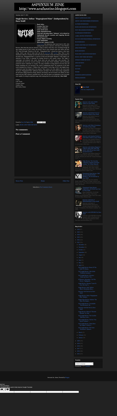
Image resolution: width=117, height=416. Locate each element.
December (81, 244)
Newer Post (19, 181)
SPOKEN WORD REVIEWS (82, 60)
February (81, 335)
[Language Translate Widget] (84, 363)
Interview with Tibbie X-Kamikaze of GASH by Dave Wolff (92, 126)
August (81, 255)
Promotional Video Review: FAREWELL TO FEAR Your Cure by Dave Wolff (92, 189)
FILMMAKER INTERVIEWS (83, 33)
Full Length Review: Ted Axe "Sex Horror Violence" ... (87, 320)
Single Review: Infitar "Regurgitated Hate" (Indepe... (87, 296)
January (81, 337)
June (80, 260)
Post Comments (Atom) (46, 187)
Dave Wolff (86, 87)
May (80, 262)
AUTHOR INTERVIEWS (81, 24)
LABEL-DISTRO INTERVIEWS (83, 36)
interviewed (41, 44)
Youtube (55, 53)
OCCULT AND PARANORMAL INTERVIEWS (87, 39)
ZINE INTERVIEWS (80, 48)
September (81, 252)
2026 (78, 229)
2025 (78, 232)
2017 (78, 348)
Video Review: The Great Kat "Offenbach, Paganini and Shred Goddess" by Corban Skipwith (91, 162)
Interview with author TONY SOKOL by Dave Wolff (90, 102)
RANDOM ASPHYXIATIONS (83, 75)
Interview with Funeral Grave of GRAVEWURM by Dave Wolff (91, 113)
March (80, 332)
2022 (78, 240)
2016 (78, 351)
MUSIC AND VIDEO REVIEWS (28, 125)
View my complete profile (87, 89)
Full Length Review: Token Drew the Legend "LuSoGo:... (87, 324)
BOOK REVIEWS (80, 51)
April (80, 265)
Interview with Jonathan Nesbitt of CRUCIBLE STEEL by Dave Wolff (92, 136)
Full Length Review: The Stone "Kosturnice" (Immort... (86, 328)
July (80, 257)
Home (43, 181)
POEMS (77, 72)
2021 (78, 242)
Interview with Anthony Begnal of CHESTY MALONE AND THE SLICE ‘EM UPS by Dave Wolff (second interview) (91, 149)
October (81, 249)
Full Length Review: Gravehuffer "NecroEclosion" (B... (87, 304)
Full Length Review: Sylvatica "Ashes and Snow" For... (86, 276)
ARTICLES (78, 66)
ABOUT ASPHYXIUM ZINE (83, 18)
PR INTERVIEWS (80, 42)
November (81, 247)
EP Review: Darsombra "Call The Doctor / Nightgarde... (87, 280)
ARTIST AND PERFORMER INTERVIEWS (87, 21)
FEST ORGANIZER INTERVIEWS (84, 30)
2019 (78, 343)
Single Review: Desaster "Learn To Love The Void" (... (87, 284)
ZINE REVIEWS (79, 63)
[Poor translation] (7, 389)
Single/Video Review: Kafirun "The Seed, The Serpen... (87, 300)
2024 (78, 234)
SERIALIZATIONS (80, 77)
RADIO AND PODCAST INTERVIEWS (85, 45)
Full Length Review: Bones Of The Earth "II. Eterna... (87, 268)
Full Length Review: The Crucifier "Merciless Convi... (87, 316)
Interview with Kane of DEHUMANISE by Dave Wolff (91, 200)
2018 (78, 346)
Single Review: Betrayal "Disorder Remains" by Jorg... (87, 312)
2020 (78, 341)
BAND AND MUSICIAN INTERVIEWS (85, 27)
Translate (86, 366)
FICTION (77, 69)
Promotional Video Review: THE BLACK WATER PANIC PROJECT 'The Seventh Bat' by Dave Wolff (91, 176)
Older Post (66, 181)
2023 (78, 237)
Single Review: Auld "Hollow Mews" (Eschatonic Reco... (86, 288)
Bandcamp (47, 53)
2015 (78, 353)
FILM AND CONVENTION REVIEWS (85, 54)
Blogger (67, 377)
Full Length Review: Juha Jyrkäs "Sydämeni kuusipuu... (86, 272)
